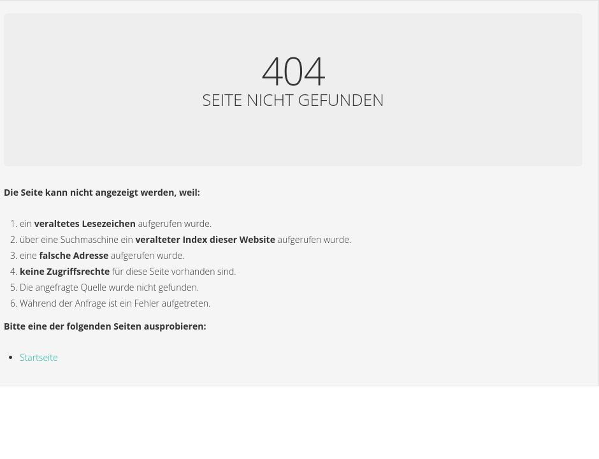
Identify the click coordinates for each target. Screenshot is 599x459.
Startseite (39, 357)
